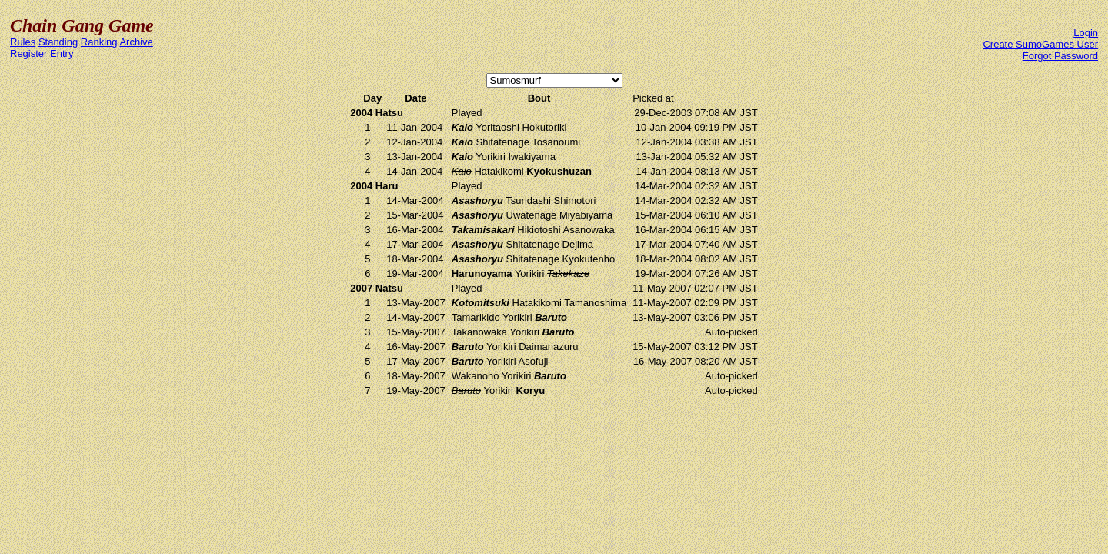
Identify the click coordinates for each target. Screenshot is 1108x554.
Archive (135, 42)
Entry (61, 53)
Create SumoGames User (1040, 44)
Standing (58, 42)
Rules (22, 42)
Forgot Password (1060, 56)
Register (28, 53)
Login (1085, 32)
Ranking (99, 42)
